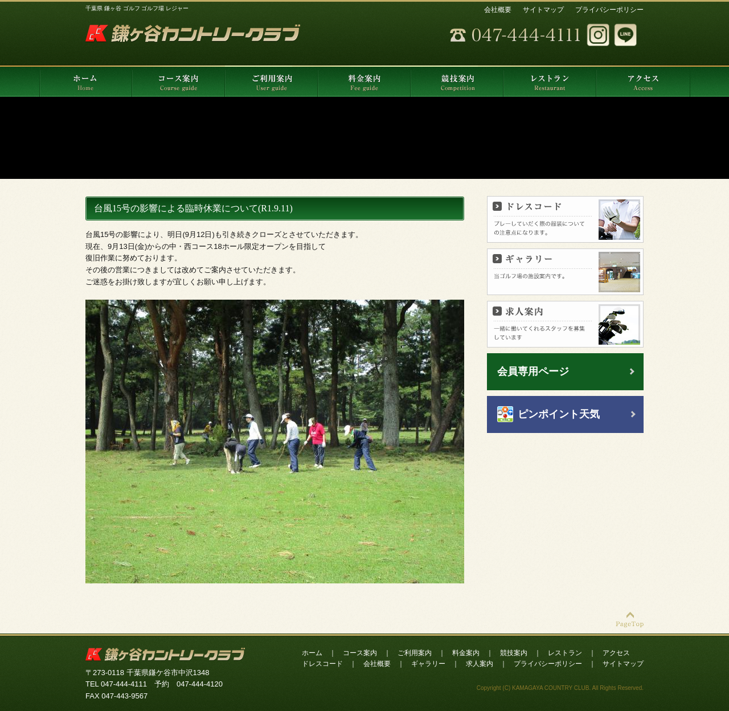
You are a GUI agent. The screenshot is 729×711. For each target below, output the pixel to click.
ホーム (312, 653)
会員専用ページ (533, 371)
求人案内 (479, 664)
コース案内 (360, 653)
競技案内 (513, 653)
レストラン (565, 653)
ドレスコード (322, 664)
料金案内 (466, 653)
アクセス (616, 653)
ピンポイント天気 (559, 414)
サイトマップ (543, 10)
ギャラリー (428, 664)
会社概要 (497, 10)
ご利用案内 (415, 653)
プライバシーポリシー (609, 10)
